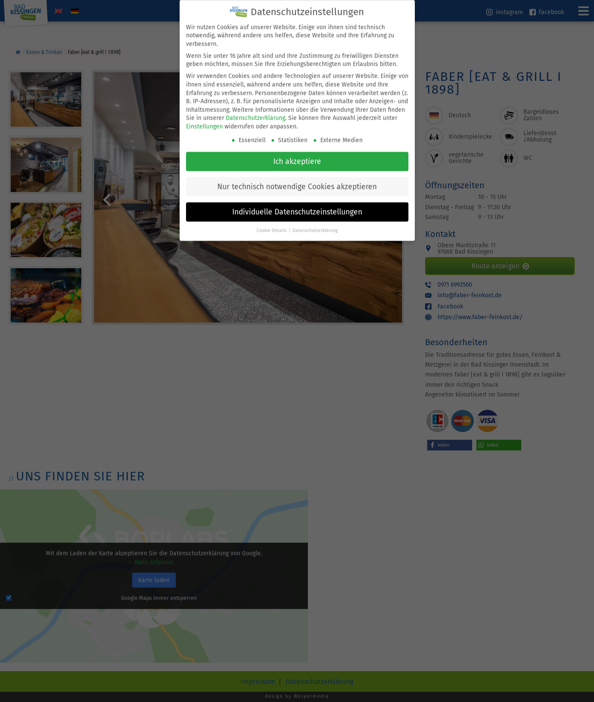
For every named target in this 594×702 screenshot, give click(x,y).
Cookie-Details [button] (272, 220)
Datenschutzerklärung (255, 108)
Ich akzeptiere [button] (297, 151)
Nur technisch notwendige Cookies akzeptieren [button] (297, 176)
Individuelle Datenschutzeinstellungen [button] (297, 202)
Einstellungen (204, 117)
